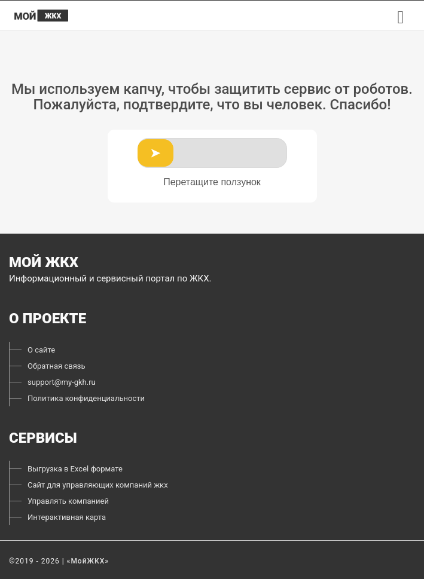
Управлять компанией (68, 501)
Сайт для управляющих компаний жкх (98, 484)
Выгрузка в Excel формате (75, 468)
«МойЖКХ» (88, 561)
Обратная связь (57, 366)
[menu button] (400, 18)
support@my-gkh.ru (62, 382)
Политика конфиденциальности (86, 398)
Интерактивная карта (67, 517)
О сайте (41, 349)
